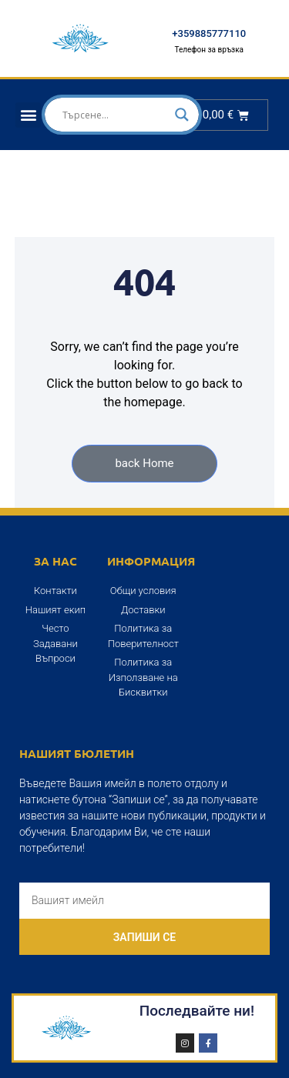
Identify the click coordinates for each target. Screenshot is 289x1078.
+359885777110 (209, 33)
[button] (28, 115)
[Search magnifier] (182, 114)
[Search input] (114, 114)
